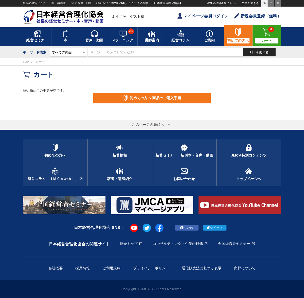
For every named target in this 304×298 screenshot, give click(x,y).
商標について (245, 268)
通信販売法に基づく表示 (201, 268)
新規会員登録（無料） (257, 16)
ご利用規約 (112, 268)
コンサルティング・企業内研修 (178, 244)
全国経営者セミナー (234, 244)
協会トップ (129, 244)
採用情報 (82, 268)
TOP (26, 61)
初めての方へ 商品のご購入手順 (152, 98)
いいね (187, 228)
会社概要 (55, 268)
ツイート (215, 228)
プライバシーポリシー (151, 268)
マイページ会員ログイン (202, 16)
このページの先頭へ (152, 124)
